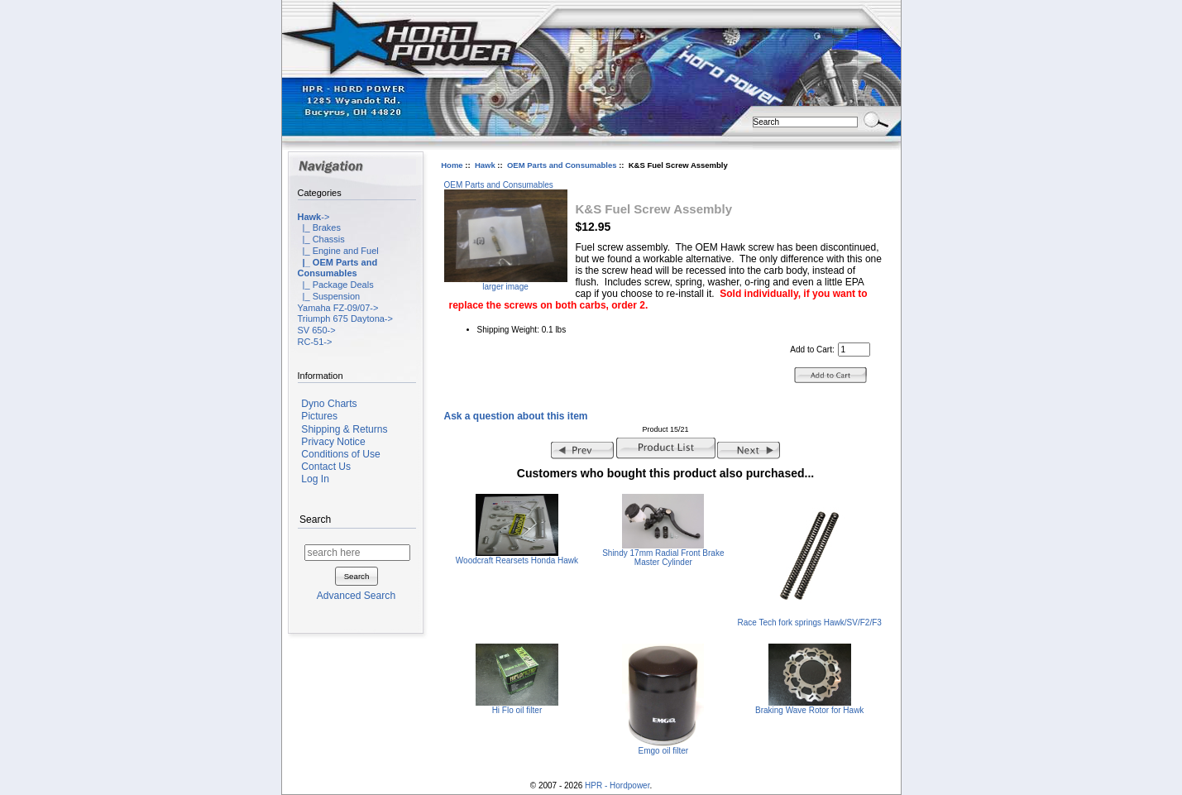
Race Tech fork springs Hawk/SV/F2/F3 (810, 622)
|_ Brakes (319, 227)
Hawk (485, 165)
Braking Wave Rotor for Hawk (809, 710)
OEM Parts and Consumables (562, 165)
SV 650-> (317, 330)
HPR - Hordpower (617, 785)
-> (314, 217)
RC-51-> (315, 342)
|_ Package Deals (336, 285)
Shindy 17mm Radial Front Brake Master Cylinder (663, 557)
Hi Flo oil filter (517, 710)
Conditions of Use (340, 454)
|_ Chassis (321, 239)
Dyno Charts (329, 403)
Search (315, 520)
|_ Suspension (329, 296)
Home (451, 165)
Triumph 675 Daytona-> (345, 318)
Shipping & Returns (344, 429)
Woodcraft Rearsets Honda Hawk (517, 560)
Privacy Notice (333, 442)
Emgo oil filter (664, 750)
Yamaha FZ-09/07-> (338, 308)
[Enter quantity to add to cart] (854, 349)
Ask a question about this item (516, 416)
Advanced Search (356, 595)
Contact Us (326, 466)
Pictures (319, 416)
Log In (315, 479)
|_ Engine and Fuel (338, 251)
